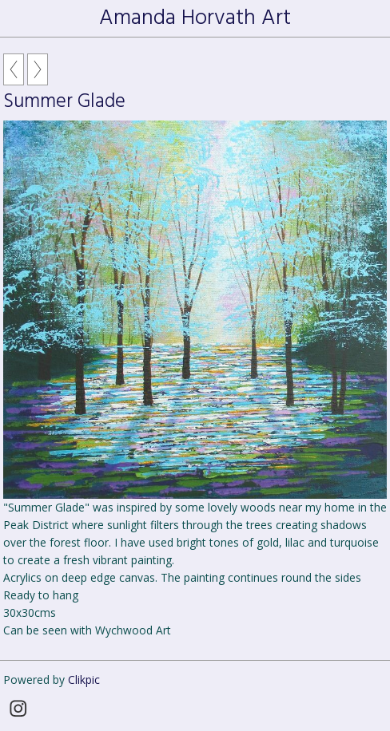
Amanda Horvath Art (195, 18)
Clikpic (84, 679)
